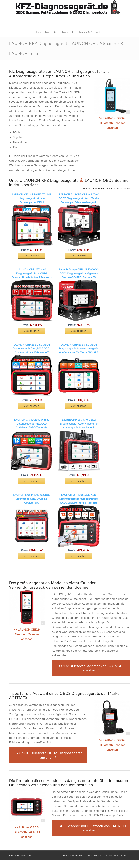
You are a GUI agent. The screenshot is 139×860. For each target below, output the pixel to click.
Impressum (14, 855)
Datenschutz (26, 855)
